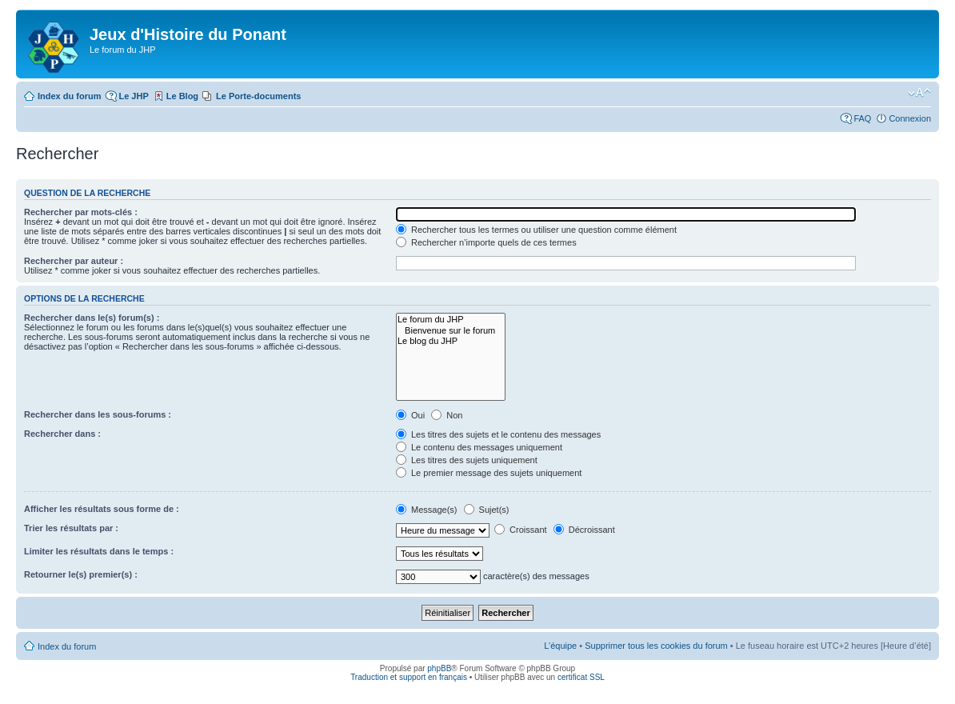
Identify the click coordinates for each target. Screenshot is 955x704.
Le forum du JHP (451, 319)
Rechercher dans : (62, 433)
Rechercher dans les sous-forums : (97, 414)
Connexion (910, 118)
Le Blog (182, 96)
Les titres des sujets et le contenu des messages (498, 434)
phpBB (439, 668)
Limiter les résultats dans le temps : (99, 551)
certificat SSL (581, 677)
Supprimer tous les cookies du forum (656, 645)
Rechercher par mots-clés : (81, 212)
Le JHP (133, 96)
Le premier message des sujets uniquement (488, 473)
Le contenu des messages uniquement (479, 447)
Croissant (520, 529)
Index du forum (69, 96)
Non (446, 415)
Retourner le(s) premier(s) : (81, 574)
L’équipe (560, 645)
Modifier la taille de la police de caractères (919, 93)
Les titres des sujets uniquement (466, 460)
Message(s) (428, 509)
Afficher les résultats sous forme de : (101, 509)
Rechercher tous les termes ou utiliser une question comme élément (536, 229)
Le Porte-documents (258, 96)
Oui (410, 415)
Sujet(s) (486, 509)
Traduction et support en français (408, 677)
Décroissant (584, 529)
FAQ (862, 118)
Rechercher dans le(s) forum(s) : (91, 317)
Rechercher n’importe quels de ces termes (486, 242)
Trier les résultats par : (71, 528)
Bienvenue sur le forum (451, 331)
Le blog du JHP (451, 341)
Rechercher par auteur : (73, 261)
